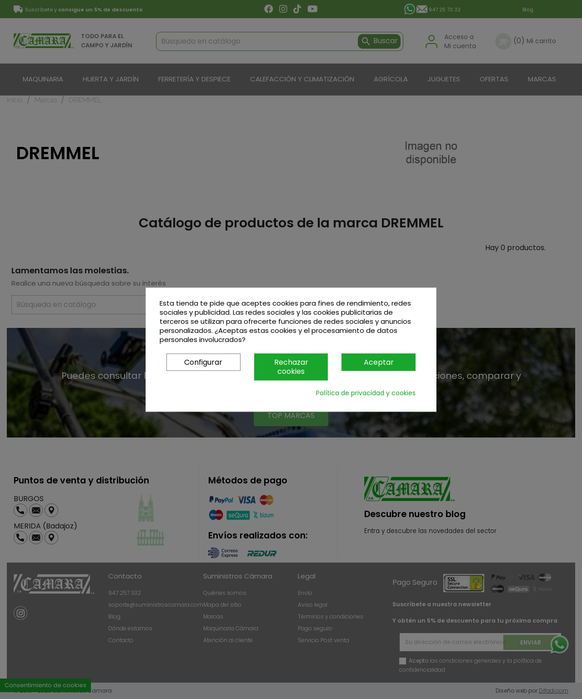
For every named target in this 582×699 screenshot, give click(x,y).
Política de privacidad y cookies (366, 392)
